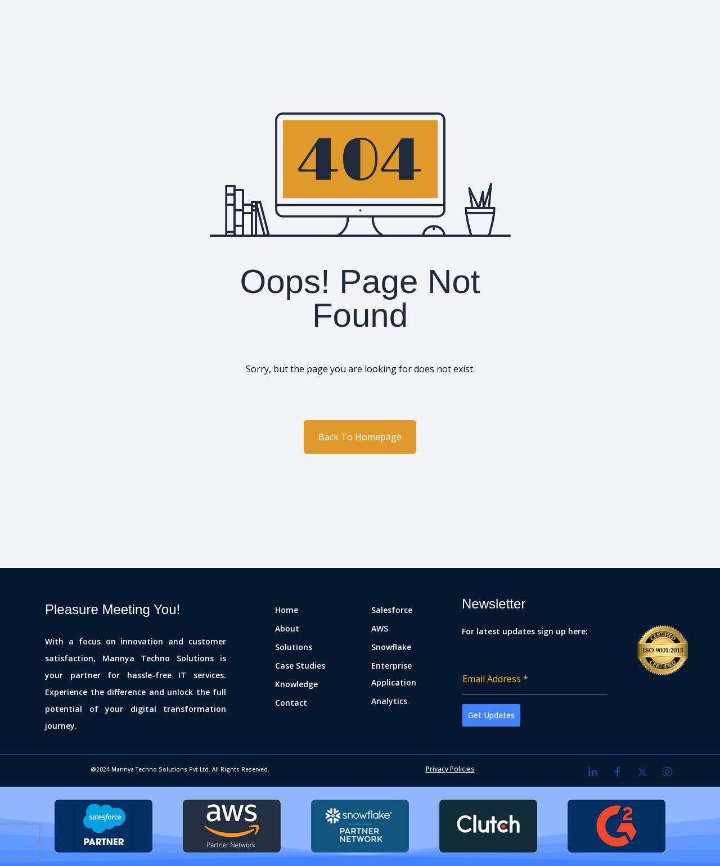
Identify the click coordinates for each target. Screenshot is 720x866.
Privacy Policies (450, 769)
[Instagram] (667, 772)
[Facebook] (617, 772)
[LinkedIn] (592, 772)
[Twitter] (642, 772)
